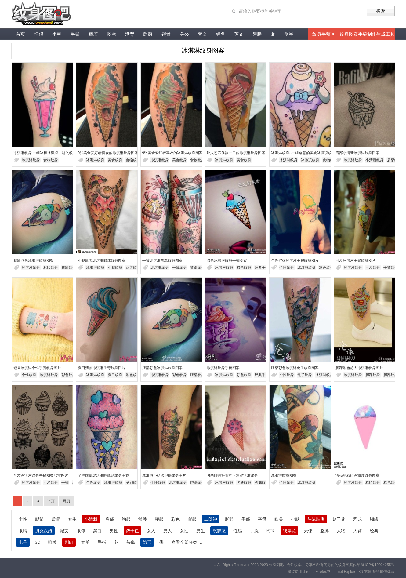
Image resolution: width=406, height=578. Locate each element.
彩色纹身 (244, 267)
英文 (238, 34)
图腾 (111, 34)
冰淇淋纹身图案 (284, 475)
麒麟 (147, 34)
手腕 (254, 530)
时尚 (270, 530)
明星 (288, 34)
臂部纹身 (197, 267)
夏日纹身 (115, 375)
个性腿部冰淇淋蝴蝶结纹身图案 (103, 475)
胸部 (126, 519)
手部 (245, 519)
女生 (72, 519)
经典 (374, 530)
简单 (85, 542)
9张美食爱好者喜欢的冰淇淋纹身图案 (108, 153)
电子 (23, 542)
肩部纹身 (394, 160)
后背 (56, 519)
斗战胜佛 (315, 519)
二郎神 (210, 519)
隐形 (147, 542)
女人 (151, 530)
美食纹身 (115, 160)
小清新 (91, 519)
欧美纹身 (133, 267)
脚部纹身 (390, 375)
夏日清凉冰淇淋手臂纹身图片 (101, 368)
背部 (192, 519)
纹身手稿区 (323, 34)
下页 (51, 501)
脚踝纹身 (372, 375)
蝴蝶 (374, 519)
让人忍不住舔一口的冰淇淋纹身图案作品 (240, 153)
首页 (20, 34)
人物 (341, 530)
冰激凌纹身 (310, 160)
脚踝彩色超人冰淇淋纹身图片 (359, 368)
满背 (129, 34)
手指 (102, 542)
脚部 (229, 519)
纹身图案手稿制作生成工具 (367, 34)
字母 (262, 519)
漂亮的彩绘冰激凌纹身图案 (357, 475)
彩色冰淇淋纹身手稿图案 (227, 260)
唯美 (52, 542)
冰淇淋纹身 (31, 160)
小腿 (295, 519)
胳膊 (324, 530)
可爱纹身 (372, 267)
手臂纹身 (179, 267)
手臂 (75, 34)
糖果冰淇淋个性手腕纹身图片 (37, 368)
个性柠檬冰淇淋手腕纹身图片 (295, 260)
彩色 (175, 519)
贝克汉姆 (43, 530)
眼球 (81, 530)
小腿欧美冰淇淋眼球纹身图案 (101, 260)
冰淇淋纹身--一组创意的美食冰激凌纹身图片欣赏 (310, 153)
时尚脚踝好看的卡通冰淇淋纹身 (232, 475)
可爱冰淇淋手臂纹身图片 (355, 260)
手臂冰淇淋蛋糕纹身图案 (162, 260)
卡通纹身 (244, 482)
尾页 (66, 501)
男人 (167, 530)
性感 (238, 530)
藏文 (64, 530)
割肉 (69, 542)
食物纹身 (50, 160)
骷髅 (142, 519)
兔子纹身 (304, 375)
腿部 (39, 519)
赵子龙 (338, 519)
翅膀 (257, 34)
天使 (308, 530)
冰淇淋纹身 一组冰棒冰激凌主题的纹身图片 (48, 153)
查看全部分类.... (187, 542)
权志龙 (219, 530)
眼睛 (23, 530)
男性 (114, 530)
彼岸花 (289, 530)
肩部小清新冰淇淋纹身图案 (357, 153)
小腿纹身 (115, 267)
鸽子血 (132, 530)
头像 (130, 542)
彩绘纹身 (50, 267)
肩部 (109, 519)
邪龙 (357, 519)
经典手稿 (262, 267)
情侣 (38, 34)
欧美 (278, 519)
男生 (200, 530)
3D (38, 542)
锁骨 (166, 34)
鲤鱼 (220, 34)
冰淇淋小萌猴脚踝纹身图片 (164, 475)
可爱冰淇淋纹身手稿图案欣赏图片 (40, 475)
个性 (23, 519)
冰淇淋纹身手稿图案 (223, 368)
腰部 (159, 519)
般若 (93, 34)
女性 (184, 530)
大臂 (357, 530)
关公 (184, 34)
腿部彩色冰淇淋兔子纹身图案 (295, 368)
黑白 (97, 530)
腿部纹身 (68, 267)
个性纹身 (286, 267)
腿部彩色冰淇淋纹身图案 (33, 260)
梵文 (202, 34)
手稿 (65, 482)
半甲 (56, 34)
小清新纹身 (374, 160)
